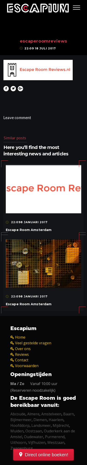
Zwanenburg (21, 448)
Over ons (23, 348)
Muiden (17, 431)
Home (20, 337)
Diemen (40, 419)
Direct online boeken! (46, 454)
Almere (33, 414)
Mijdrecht (61, 425)
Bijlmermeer (21, 419)
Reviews (22, 354)
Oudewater (33, 436)
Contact (21, 359)
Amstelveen (51, 414)
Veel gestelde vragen (33, 342)
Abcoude (17, 414)
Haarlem (56, 419)
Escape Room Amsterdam (28, 230)
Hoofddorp (20, 425)
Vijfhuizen (36, 442)
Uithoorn (18, 442)
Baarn (68, 414)
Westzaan (55, 442)
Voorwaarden (27, 365)
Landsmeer (41, 425)
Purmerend (55, 436)
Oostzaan (33, 431)
